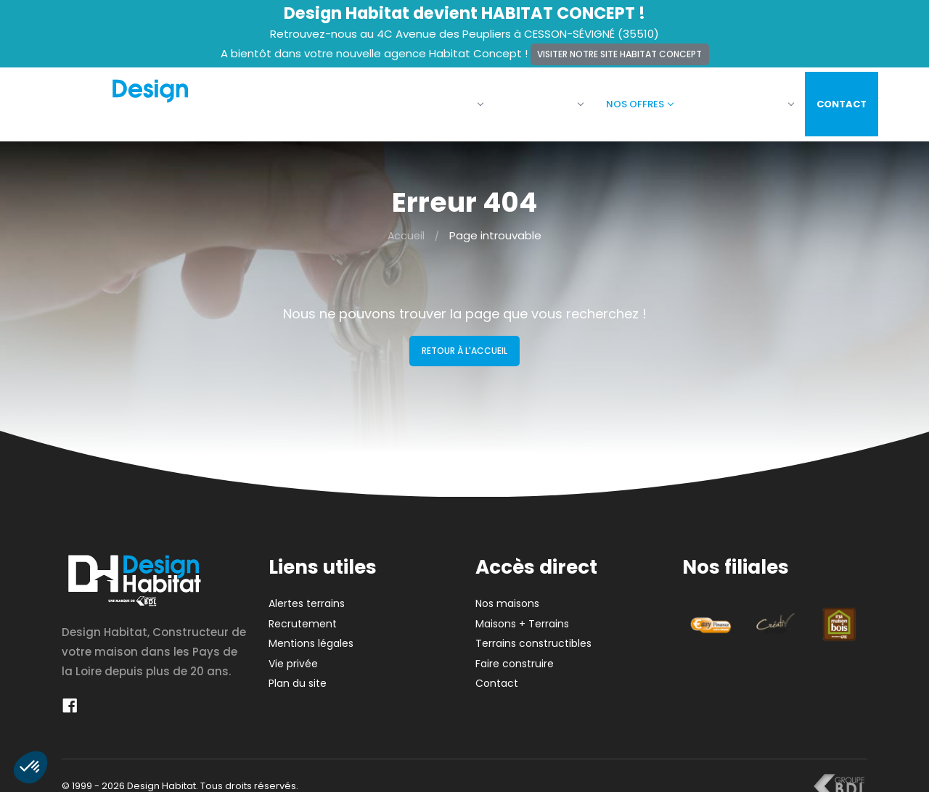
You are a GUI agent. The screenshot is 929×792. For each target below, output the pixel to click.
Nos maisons (533, 100)
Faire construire (733, 100)
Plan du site (298, 674)
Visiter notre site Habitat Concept (619, 54)
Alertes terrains (307, 594)
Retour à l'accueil (464, 342)
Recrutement (303, 615)
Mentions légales (311, 634)
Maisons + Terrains (522, 615)
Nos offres (628, 100)
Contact (831, 100)
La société (440, 100)
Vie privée (293, 655)
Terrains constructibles (533, 634)
